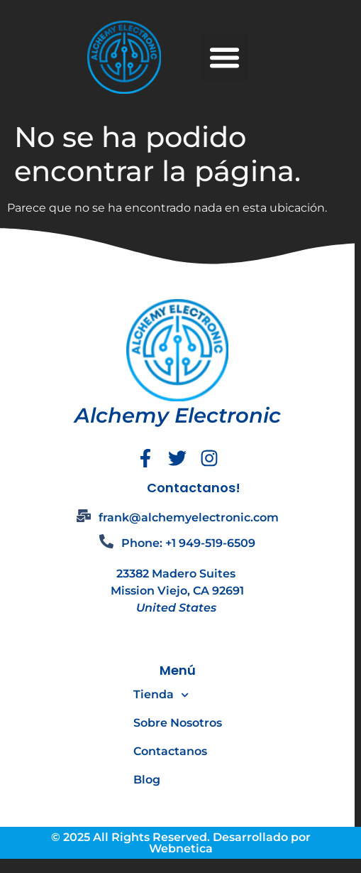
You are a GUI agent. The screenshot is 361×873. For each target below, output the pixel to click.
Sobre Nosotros (177, 723)
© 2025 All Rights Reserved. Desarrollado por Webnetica (181, 842)
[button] (225, 57)
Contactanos (170, 751)
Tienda (161, 695)
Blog (146, 779)
